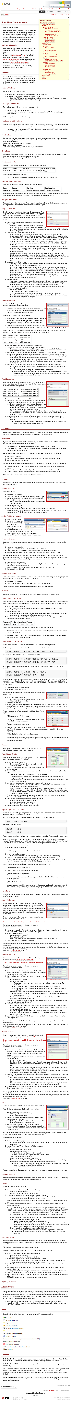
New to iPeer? (47, 44)
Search (59, 11)
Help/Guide (35, 9)
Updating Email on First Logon (53, 31)
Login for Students (48, 27)
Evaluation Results (48, 69)
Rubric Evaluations (50, 40)
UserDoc (6, 15)
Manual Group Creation (51, 59)
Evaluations (46, 62)
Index (61, 15)
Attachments (9, 1390)
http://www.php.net (18, 56)
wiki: (2, 15)
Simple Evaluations (50, 38)
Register (51, 9)
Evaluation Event (16, 954)
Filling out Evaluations (49, 37)
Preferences (26, 9)
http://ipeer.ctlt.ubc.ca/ (63, 1403)
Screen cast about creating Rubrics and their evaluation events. (23, 966)
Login (19, 9)
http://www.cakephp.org (17, 58)
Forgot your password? (62, 9)
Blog (66, 11)
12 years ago (66, 1389)
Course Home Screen (49, 52)
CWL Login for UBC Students (52, 30)
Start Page (54, 15)
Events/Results (25, 1204)
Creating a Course (49, 47)
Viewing (47, 71)
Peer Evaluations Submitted (52, 36)
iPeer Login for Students (51, 28)
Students (44, 25)
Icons (43, 76)
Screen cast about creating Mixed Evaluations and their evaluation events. (24, 1044)
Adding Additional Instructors (53, 49)
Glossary (44, 78)
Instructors (45, 43)
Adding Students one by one (52, 55)
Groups (45, 57)
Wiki (42, 11)
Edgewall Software (20, 1403)
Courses (45, 46)
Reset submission (49, 72)
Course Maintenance (50, 50)
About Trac (44, 9)
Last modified (59, 1389)
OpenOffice (6, 685)
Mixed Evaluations (50, 41)
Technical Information (49, 24)
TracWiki (51, 1394)
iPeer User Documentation (47, 22)
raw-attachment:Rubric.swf (25, 963)
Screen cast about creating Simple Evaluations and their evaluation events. (27, 926)
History (67, 15)
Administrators (46, 75)
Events (45, 68)
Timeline (50, 11)
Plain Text (35, 1399)
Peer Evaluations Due (50, 34)
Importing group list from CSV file (54, 60)
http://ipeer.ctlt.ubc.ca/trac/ (19, 62)
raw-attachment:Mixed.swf (32, 1041)
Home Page (46, 33)
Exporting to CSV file (50, 74)
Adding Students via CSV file (52, 56)
